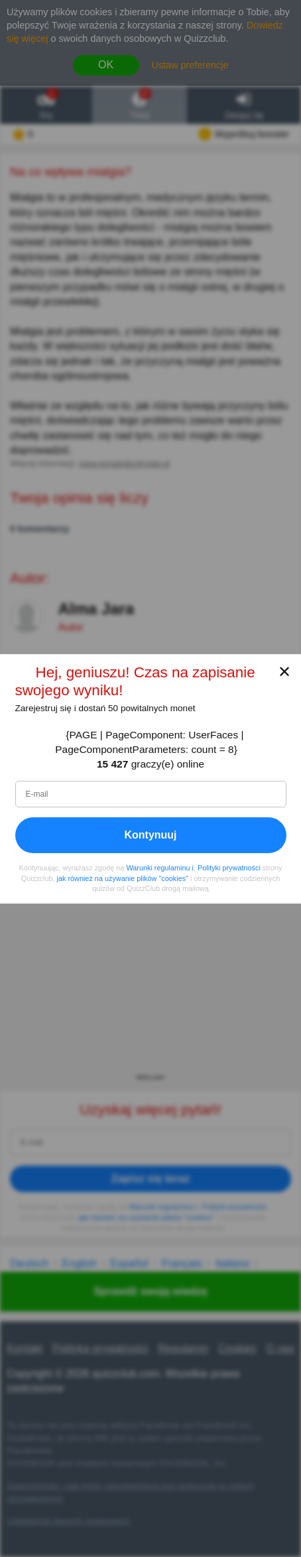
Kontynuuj (150, 835)
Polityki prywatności (229, 868)
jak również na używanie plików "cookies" (122, 878)
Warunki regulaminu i (160, 868)
